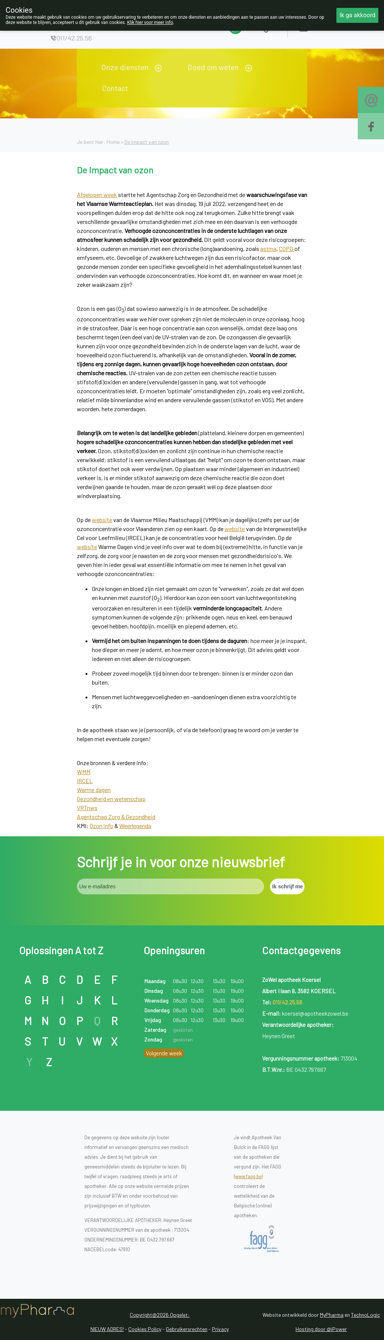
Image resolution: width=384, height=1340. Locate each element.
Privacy (220, 1329)
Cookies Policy (144, 1329)
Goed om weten (213, 67)
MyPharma (332, 1315)
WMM (83, 771)
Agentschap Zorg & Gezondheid (116, 816)
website (102, 519)
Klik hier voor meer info (150, 22)
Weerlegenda (135, 825)
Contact (115, 88)
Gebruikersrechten (186, 1329)
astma (268, 248)
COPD (286, 248)
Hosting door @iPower (321, 1329)
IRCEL (85, 780)
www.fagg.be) (249, 1176)
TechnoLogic (365, 1315)
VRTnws (87, 807)
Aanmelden (330, 26)
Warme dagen (94, 789)
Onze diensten (124, 67)
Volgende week (164, 1053)
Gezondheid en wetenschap (111, 798)
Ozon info (101, 825)
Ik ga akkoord (357, 15)
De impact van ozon (146, 142)
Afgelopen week (97, 194)
